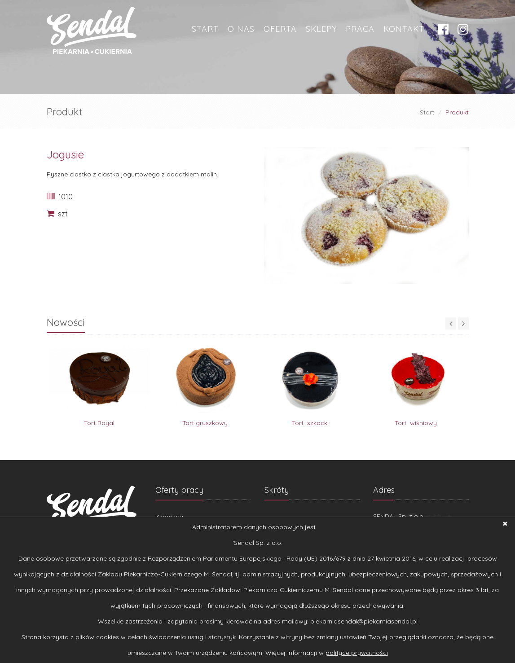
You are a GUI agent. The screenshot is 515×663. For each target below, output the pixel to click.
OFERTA (280, 29)
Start (205, 29)
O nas (241, 29)
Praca (360, 29)
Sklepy (321, 29)
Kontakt (403, 29)
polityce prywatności (357, 653)
